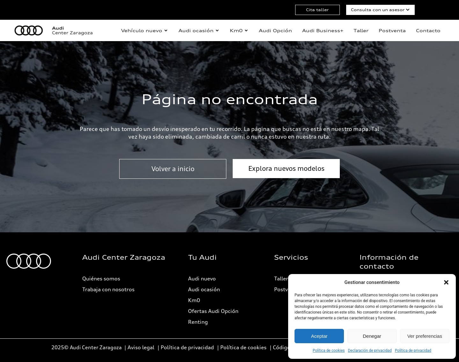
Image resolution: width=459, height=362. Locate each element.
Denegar (372, 336)
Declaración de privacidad (369, 350)
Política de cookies (329, 350)
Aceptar (319, 336)
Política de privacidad (413, 350)
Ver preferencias (424, 336)
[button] (446, 282)
